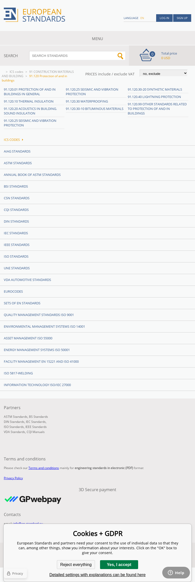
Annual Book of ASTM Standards (32, 174)
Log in (164, 18)
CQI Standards (16, 209)
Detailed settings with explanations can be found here (98, 575)
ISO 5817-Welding (18, 373)
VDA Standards (14, 432)
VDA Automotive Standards (27, 279)
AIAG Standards (17, 151)
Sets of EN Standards (22, 303)
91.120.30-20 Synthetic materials (155, 89)
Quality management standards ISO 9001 (39, 314)
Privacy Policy (13, 478)
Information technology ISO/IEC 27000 (37, 385)
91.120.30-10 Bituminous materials (94, 108)
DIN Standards (16, 221)
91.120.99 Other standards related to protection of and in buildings (157, 108)
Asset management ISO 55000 (28, 338)
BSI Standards (16, 186)
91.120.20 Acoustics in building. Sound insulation (30, 110)
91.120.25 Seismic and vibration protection (30, 122)
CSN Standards (16, 198)
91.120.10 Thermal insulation (29, 101)
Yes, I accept (119, 564)
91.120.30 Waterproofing (87, 101)
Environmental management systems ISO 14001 (44, 326)
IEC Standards (16, 233)
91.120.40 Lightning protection (154, 96)
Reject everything (76, 564)
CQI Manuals (36, 432)
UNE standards (17, 268)
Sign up (182, 18)
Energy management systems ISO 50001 (37, 349)
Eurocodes (13, 291)
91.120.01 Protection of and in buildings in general (30, 91)
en (142, 18)
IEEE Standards (16, 244)
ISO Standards (16, 256)
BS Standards (38, 416)
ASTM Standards (18, 163)
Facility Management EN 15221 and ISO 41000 (41, 361)
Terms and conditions (43, 468)
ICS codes (16, 72)
